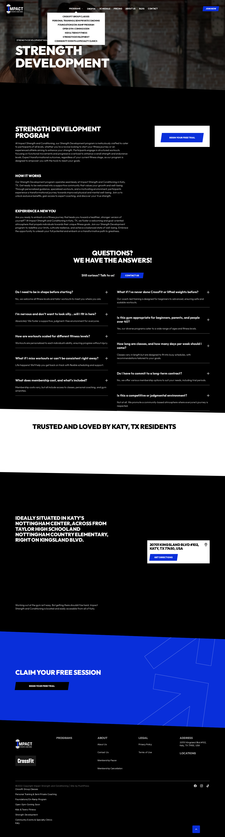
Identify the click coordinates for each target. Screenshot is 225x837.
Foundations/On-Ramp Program (76, 24)
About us (131, 8)
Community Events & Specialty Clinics (76, 41)
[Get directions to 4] (163, 557)
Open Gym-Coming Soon (76, 28)
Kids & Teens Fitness (76, 32)
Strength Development (76, 37)
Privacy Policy (145, 744)
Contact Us (103, 752)
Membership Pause (107, 760)
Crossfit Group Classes (76, 16)
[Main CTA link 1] (182, 137)
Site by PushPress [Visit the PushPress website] (79, 786)
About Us (102, 744)
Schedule (104, 8)
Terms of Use (145, 752)
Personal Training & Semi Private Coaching (76, 20)
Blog (141, 8)
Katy (17, 823)
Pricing (118, 8)
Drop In (91, 8)
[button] (76, 9)
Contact (153, 8)
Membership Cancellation (110, 768)
